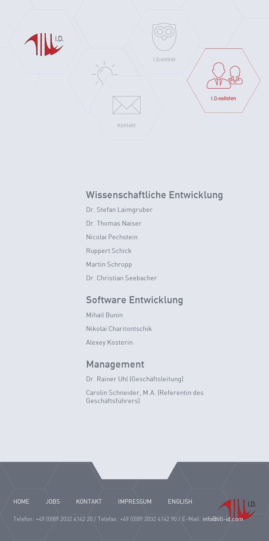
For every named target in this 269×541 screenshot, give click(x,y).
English (180, 502)
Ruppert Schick (109, 250)
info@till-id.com (223, 519)
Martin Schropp (109, 264)
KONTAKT (89, 502)
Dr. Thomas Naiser (114, 223)
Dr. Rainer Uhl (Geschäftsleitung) (134, 379)
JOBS (53, 502)
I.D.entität (164, 59)
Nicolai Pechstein (112, 237)
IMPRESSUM (135, 502)
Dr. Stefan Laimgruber (119, 209)
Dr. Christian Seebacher (121, 278)
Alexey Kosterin (109, 342)
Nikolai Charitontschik (119, 328)
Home (45, 42)
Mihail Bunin (104, 315)
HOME (21, 502)
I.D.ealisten (223, 98)
